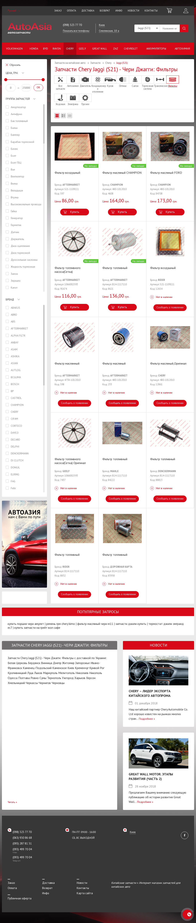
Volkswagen (14, 48)
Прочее (85, 100)
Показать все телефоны (76, 30)
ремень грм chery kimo (60, 624)
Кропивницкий (17, 673)
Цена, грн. (12, 73)
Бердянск (34, 663)
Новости (133, 10)
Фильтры (172, 81)
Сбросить (15, 65)
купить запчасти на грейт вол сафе (37, 627)
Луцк (30, 673)
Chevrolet (131, 48)
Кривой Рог (96, 668)
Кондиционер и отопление (97, 84)
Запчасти (95, 63)
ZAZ (115, 48)
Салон (135, 81)
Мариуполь (50, 673)
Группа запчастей (18, 99)
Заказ (58, 10)
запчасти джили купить (130, 624)
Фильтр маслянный (67, 363)
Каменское (59, 668)
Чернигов (45, 683)
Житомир (68, 663)
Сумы (43, 678)
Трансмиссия (160, 81)
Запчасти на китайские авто (70, 63)
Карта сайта (85, 893)
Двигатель (85, 81)
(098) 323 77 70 (72, 25)
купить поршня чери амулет (26, 624)
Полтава (24, 678)
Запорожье (82, 663)
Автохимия (182, 48)
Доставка (88, 10)
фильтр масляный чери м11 (95, 624)
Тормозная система (147, 82)
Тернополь (54, 678)
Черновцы (58, 683)
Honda (34, 48)
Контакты (151, 10)
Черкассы (32, 683)
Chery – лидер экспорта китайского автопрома (149, 693)
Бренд (10, 299)
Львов (38, 673)
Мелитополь (66, 673)
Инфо (118, 10)
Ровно (34, 678)
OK (38, 87)
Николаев (82, 673)
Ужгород (68, 678)
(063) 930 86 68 (22, 837)
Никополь (95, 673)
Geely (82, 48)
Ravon (57, 48)
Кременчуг (82, 668)
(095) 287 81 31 (22, 843)
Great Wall (99, 48)
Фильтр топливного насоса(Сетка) (68, 270)
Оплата (71, 10)
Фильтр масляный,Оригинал (168, 363)
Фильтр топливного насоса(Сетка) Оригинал (70, 461)
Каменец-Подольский (37, 668)
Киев (71, 668)
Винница (46, 663)
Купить (74, 212)
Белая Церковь (17, 663)
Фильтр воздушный (67, 173)
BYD (45, 48)
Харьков (79, 678)
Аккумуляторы (156, 48)
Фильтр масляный (114, 363)
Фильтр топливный (114, 268)
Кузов (110, 81)
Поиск (184, 28)
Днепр (57, 663)
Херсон (91, 678)
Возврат (105, 10)
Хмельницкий (16, 683)
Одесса (12, 678)
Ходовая (60, 100)
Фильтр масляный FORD (166, 173)
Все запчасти (60, 82)
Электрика (73, 100)
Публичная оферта (19, 898)
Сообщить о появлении (170, 307)
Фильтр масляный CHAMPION (122, 173)
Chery (70, 48)
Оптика (122, 81)
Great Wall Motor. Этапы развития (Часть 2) (151, 776)
